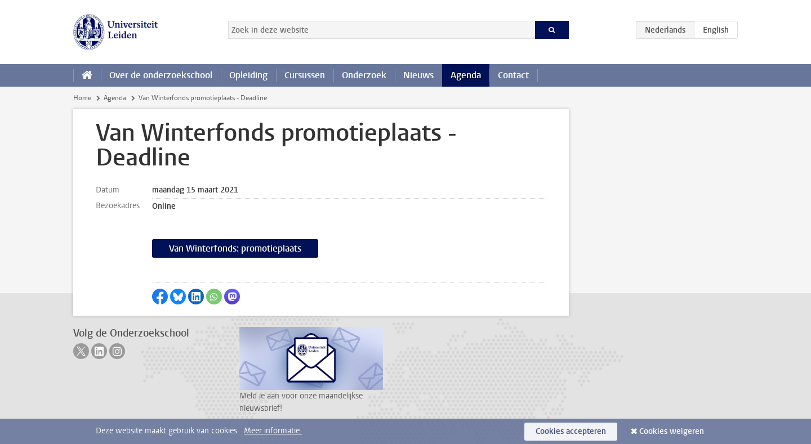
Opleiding (248, 75)
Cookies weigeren (671, 431)
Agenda (466, 75)
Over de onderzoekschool (160, 75)
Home (82, 97)
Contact (513, 75)
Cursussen (304, 75)
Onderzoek (364, 75)
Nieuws (418, 75)
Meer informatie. (273, 430)
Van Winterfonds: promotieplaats (235, 248)
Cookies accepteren (571, 431)
